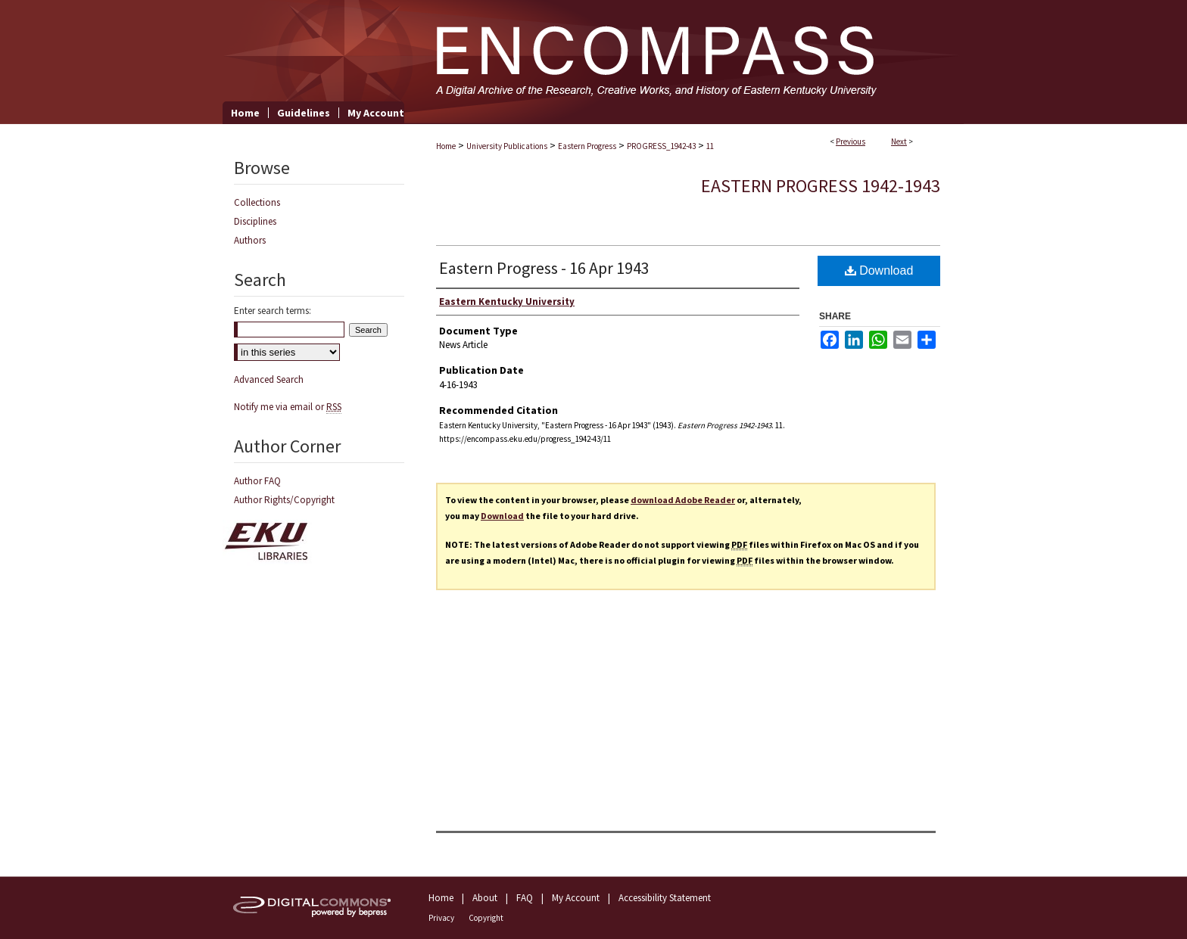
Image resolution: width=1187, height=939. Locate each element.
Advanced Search (269, 379)
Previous (850, 141)
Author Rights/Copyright (284, 499)
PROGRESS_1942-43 (661, 146)
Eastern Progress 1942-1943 (820, 185)
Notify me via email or (287, 406)
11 (710, 146)
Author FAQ (257, 480)
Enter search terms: (272, 310)
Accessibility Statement (664, 897)
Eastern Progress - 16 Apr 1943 (544, 267)
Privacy (441, 918)
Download (879, 270)
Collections (257, 202)
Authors (250, 240)
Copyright (486, 918)
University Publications (506, 146)
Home (446, 146)
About (484, 897)
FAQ (524, 897)
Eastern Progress (587, 146)
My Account (576, 897)
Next (899, 141)
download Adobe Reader (683, 499)
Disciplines (255, 221)
